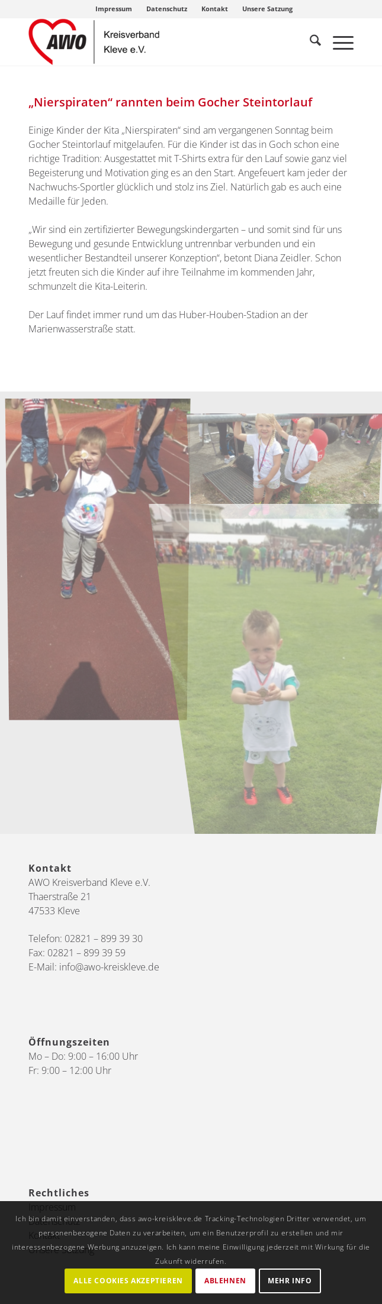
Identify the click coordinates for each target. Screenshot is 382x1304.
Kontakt (214, 8)
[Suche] (309, 42)
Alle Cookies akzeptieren (127, 1281)
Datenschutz (166, 8)
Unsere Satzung (267, 8)
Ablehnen (225, 1281)
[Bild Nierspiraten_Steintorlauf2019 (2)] (102, 562)
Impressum (113, 8)
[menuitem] (114, 9)
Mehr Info (290, 1281)
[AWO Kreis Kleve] (158, 42)
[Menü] (337, 42)
